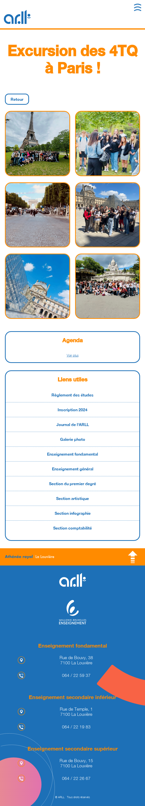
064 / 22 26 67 (76, 778)
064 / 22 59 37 (76, 675)
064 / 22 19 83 (76, 726)
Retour (17, 99)
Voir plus (73, 355)
